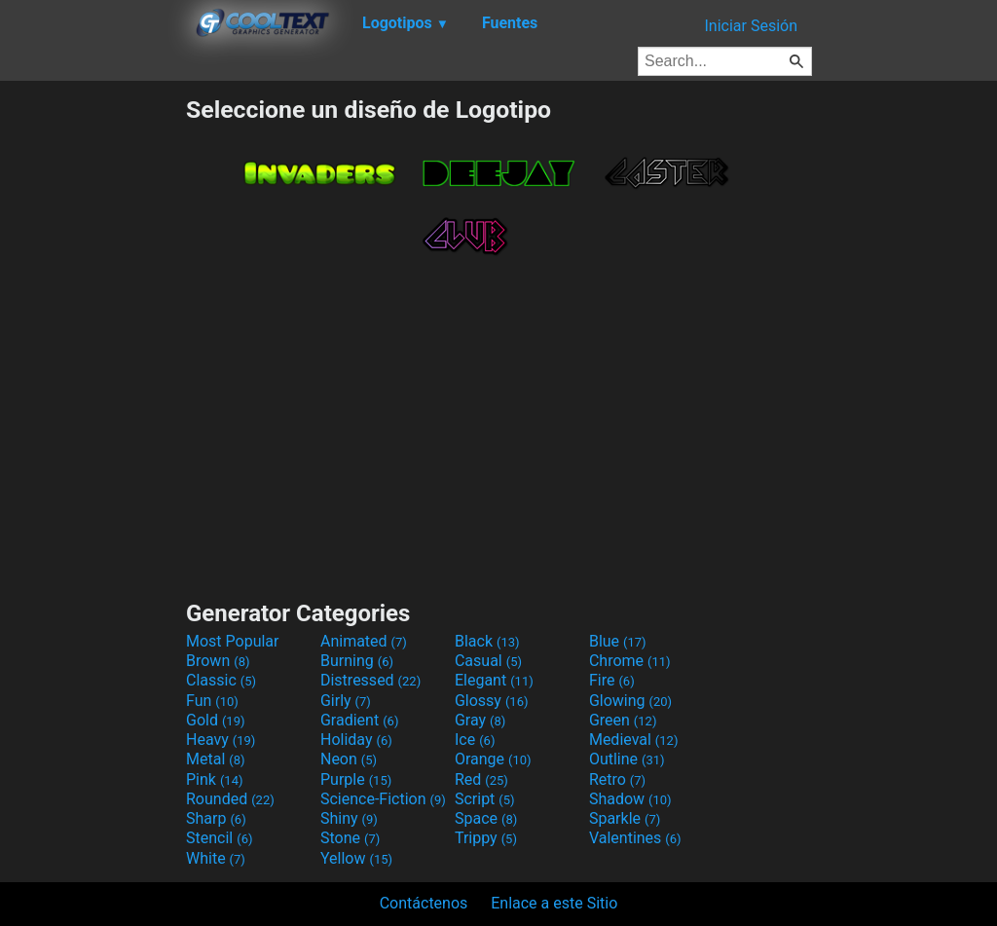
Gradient (359, 720)
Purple (355, 779)
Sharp (216, 818)
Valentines (635, 838)
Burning (356, 660)
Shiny (349, 818)
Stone (350, 838)
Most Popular (232, 641)
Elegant (494, 680)
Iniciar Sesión (750, 26)
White (215, 858)
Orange (493, 759)
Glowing (630, 700)
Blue (617, 641)
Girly (345, 700)
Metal (215, 759)
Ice (475, 739)
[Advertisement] (92, 387)
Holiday (356, 739)
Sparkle (624, 818)
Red (481, 779)
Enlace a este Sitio (554, 903)
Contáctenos (424, 903)
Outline (627, 759)
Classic (221, 680)
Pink (214, 779)
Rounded (230, 799)
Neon (348, 759)
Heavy (220, 739)
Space (486, 818)
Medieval (634, 739)
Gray (480, 720)
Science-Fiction (383, 799)
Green (623, 720)
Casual (488, 660)
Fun (212, 700)
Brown (217, 660)
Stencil (219, 838)
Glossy (492, 700)
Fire (612, 680)
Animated (363, 641)
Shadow (630, 799)
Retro (617, 779)
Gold (215, 720)
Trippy (486, 838)
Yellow (356, 858)
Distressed (370, 680)
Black (487, 641)
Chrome (630, 660)
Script (485, 799)
